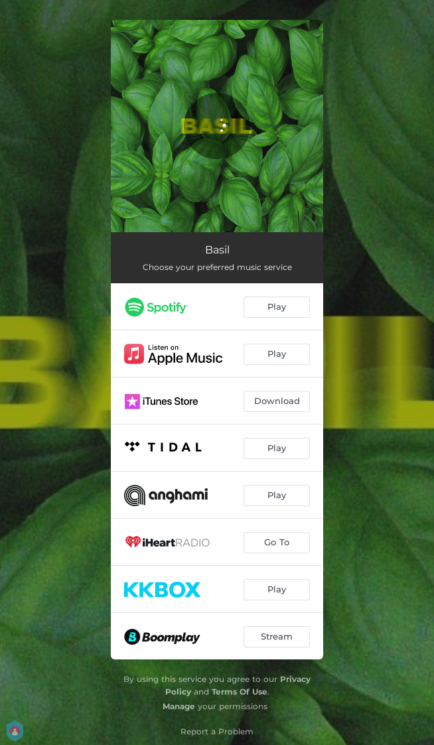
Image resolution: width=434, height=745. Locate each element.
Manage (179, 706)
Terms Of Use (239, 692)
